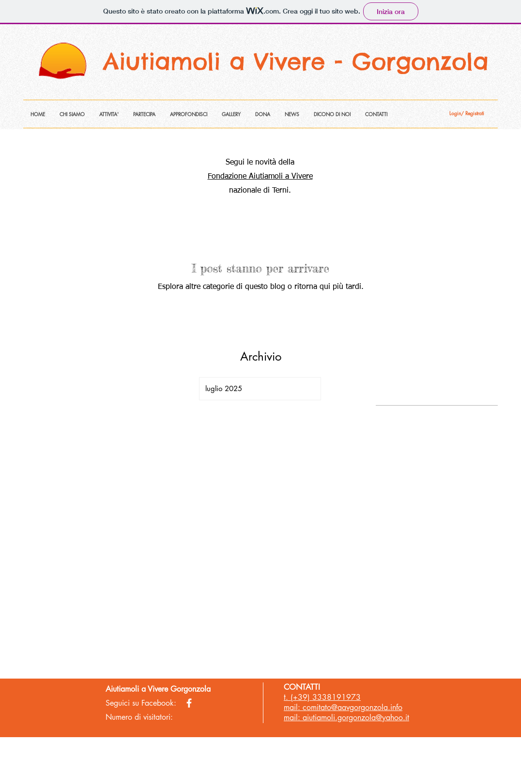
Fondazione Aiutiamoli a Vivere (260, 177)
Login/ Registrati (466, 113)
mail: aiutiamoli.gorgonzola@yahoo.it (346, 717)
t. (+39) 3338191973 (322, 697)
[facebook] (189, 703)
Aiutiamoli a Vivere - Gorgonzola (300, 61)
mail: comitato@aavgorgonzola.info (343, 707)
